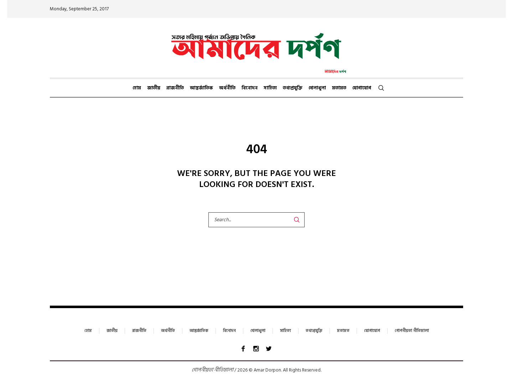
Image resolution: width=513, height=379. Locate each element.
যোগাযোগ (372, 331)
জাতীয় (112, 331)
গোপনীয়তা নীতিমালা (412, 331)
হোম (88, 331)
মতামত (343, 331)
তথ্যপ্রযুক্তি (314, 331)
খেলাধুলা (257, 331)
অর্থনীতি (168, 331)
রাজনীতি (139, 331)
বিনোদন (229, 331)
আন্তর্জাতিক (199, 331)
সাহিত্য (285, 331)
